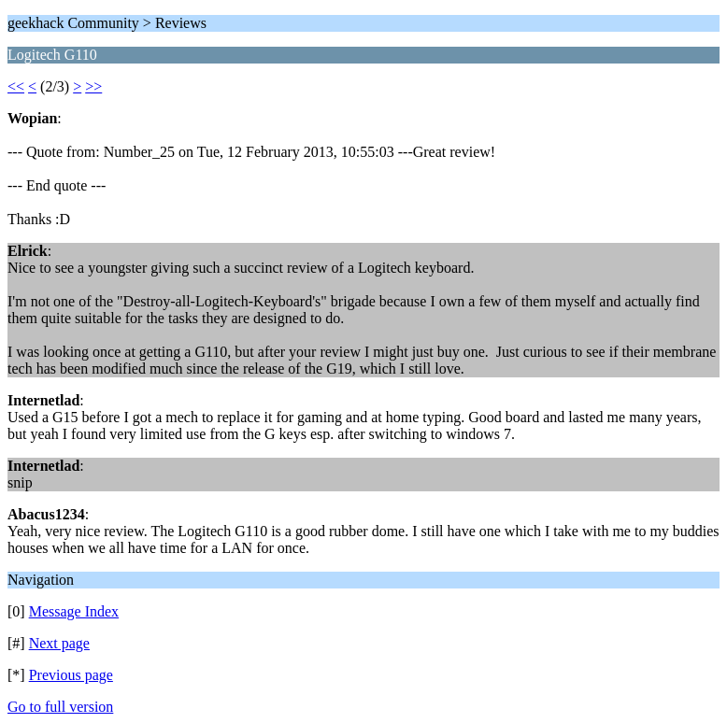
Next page (59, 643)
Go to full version (60, 707)
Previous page (71, 675)
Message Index (74, 611)
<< (15, 86)
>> (93, 86)
